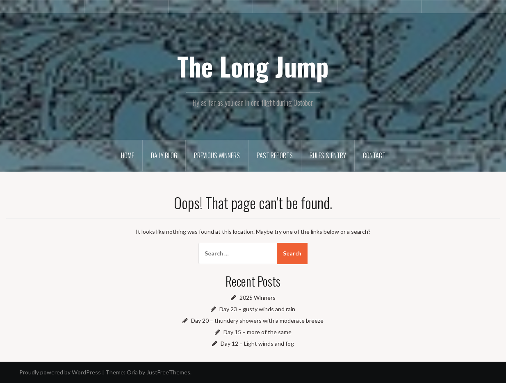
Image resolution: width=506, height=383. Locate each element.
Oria (132, 372)
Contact (374, 155)
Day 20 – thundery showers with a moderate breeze (257, 320)
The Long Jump (253, 66)
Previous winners (217, 155)
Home (127, 155)
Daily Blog (164, 155)
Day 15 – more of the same (257, 331)
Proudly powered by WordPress (60, 372)
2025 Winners (257, 297)
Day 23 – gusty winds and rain (257, 308)
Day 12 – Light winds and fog (257, 343)
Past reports (275, 155)
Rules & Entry (328, 155)
